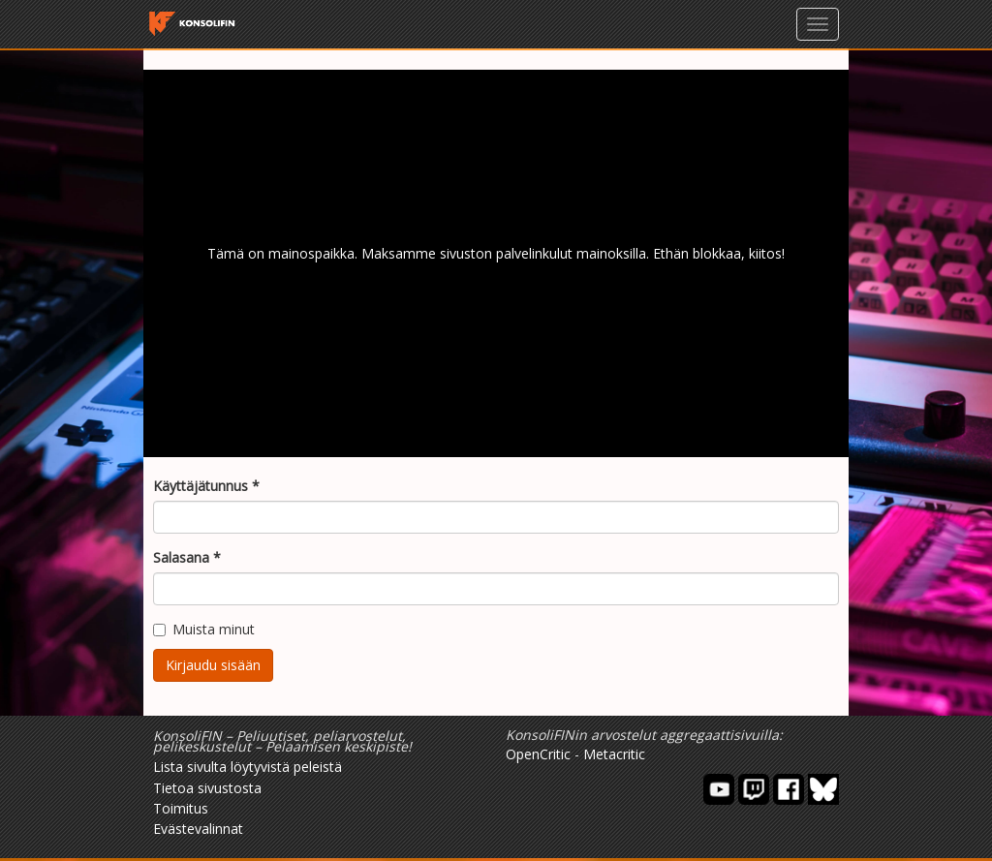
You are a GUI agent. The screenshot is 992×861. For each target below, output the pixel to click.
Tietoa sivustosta (207, 788)
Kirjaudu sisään (213, 665)
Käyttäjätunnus (206, 486)
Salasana (187, 557)
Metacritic (614, 754)
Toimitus (180, 808)
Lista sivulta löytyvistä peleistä (247, 766)
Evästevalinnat (198, 828)
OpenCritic (538, 754)
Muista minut (204, 629)
